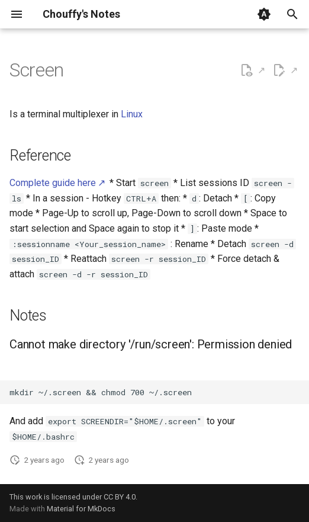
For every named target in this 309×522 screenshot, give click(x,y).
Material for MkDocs (81, 508)
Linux (132, 114)
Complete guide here (52, 182)
